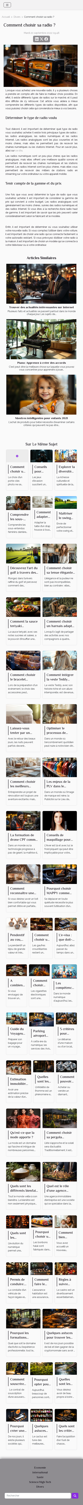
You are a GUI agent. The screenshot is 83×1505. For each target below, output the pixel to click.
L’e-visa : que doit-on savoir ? (67, 939)
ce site (18, 150)
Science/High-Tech (40, 1482)
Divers (17, 16)
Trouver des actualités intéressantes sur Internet (41, 307)
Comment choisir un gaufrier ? (41, 939)
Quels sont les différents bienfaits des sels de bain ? (24, 1190)
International (40, 1472)
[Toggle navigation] (7, 4)
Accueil (6, 16)
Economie (40, 1467)
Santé (40, 1477)
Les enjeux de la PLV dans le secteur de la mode (60, 786)
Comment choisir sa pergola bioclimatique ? (59, 1137)
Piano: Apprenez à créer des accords (41, 362)
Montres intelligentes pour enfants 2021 (41, 418)
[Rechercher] (38, 1496)
